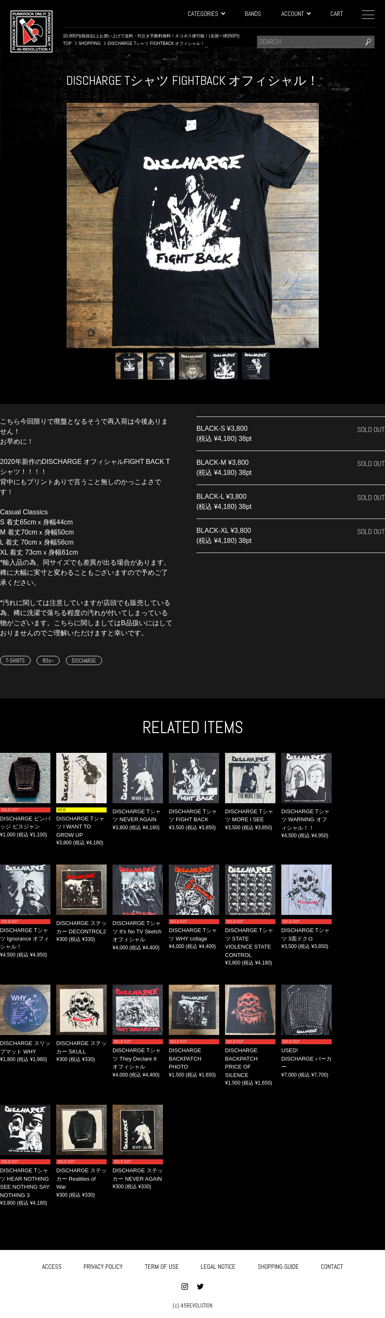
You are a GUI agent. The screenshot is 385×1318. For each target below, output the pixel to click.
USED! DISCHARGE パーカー (306, 1058)
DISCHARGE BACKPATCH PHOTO (185, 1058)
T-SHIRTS (15, 660)
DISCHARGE (84, 660)
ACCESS (52, 1265)
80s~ (48, 660)
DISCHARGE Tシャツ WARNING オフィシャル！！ (305, 819)
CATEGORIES (206, 13)
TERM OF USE (162, 1265)
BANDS (253, 13)
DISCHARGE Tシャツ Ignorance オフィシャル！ (24, 938)
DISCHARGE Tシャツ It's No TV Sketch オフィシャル (137, 931)
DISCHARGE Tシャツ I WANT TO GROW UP (80, 826)
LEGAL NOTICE (218, 1265)
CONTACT (332, 1265)
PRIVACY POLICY (103, 1265)
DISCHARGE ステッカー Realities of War (81, 1178)
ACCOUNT (295, 13)
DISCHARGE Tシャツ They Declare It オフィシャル (137, 1058)
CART (336, 13)
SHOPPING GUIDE (278, 1265)
